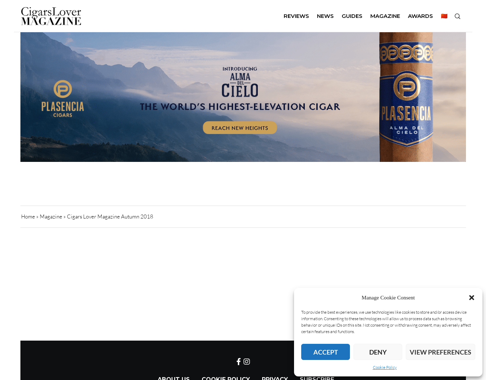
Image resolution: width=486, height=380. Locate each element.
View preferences (440, 352)
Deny (378, 352)
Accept (325, 352)
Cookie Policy (385, 367)
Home (28, 216)
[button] (471, 297)
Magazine (51, 216)
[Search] (457, 16)
